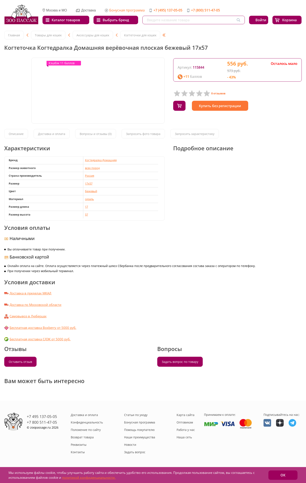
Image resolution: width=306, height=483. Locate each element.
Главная (14, 35)
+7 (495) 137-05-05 (167, 10)
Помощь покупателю (139, 430)
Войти (260, 20)
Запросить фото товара (143, 134)
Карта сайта (185, 415)
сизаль (89, 199)
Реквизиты (78, 445)
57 (86, 214)
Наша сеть (184, 437)
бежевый (91, 191)
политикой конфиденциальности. (89, 477)
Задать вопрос (134, 452)
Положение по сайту (86, 430)
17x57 (88, 183)
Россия (89, 176)
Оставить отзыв (20, 362)
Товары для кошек (48, 35)
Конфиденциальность (87, 422)
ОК (282, 475)
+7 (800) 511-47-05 (205, 10)
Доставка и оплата (51, 134)
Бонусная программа (127, 10)
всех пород (92, 168)
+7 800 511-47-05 (42, 422)
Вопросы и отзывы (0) (96, 134)
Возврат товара (82, 437)
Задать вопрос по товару (180, 362)
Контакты (78, 452)
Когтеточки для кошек (140, 35)
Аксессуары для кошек (92, 35)
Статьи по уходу (135, 415)
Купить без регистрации (222, 106)
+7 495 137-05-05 (42, 416)
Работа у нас (186, 430)
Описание (16, 134)
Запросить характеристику (194, 134)
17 (86, 207)
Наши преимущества (139, 437)
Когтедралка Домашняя (101, 160)
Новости (130, 445)
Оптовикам (185, 422)
